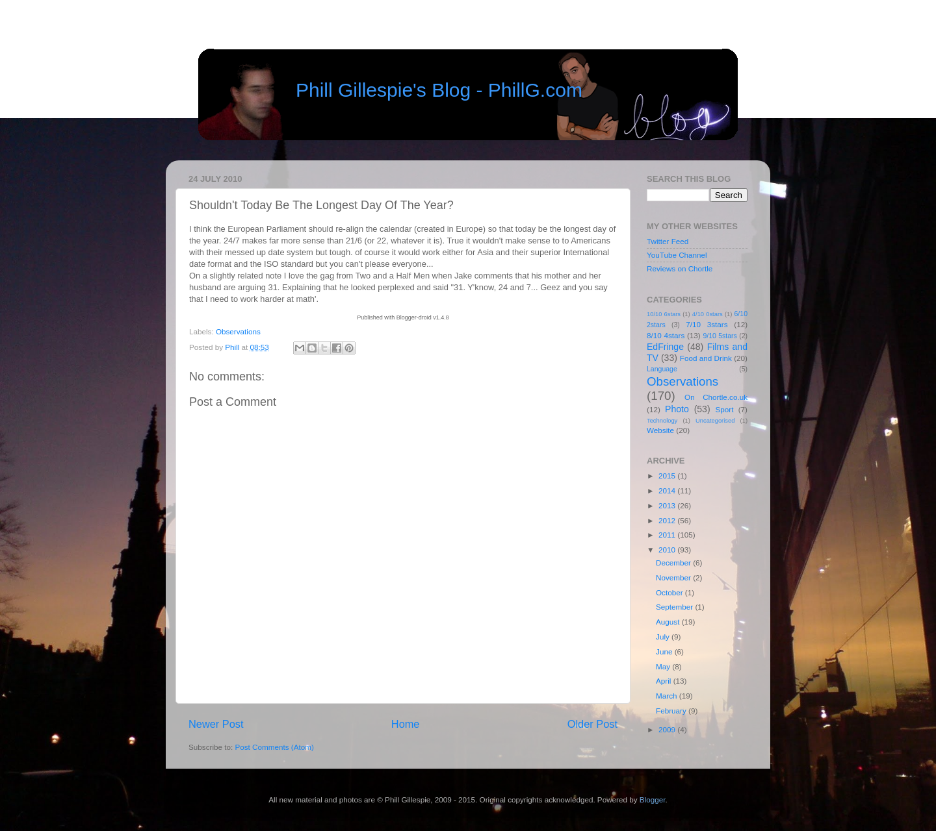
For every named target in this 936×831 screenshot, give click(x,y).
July (663, 636)
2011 (667, 534)
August (669, 621)
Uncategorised (715, 420)
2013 (667, 505)
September (675, 606)
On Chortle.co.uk (716, 397)
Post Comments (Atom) (274, 747)
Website (660, 430)
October (670, 592)
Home (405, 724)
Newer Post (216, 724)
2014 (667, 490)
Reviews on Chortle (679, 268)
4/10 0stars (707, 314)
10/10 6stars (664, 314)
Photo (677, 409)
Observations (238, 331)
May (664, 666)
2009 (667, 729)
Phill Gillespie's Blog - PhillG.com (439, 90)
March (667, 695)
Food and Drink (706, 358)
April (664, 680)
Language (662, 369)
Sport (725, 409)
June (665, 651)
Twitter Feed (667, 241)
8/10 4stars (665, 335)
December (674, 562)
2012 (667, 520)
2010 (667, 549)
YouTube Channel (677, 255)
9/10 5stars (719, 336)
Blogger (653, 799)
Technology (662, 420)
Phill (233, 347)
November (674, 577)
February (672, 710)
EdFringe (665, 346)
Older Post (592, 724)
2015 (667, 475)
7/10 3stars (706, 324)
